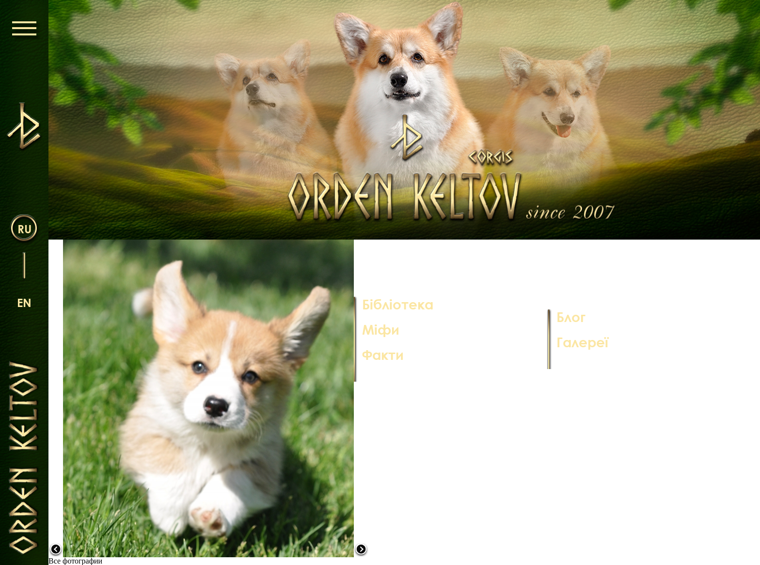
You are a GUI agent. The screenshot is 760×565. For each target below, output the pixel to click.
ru (24, 229)
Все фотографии (75, 561)
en (24, 302)
